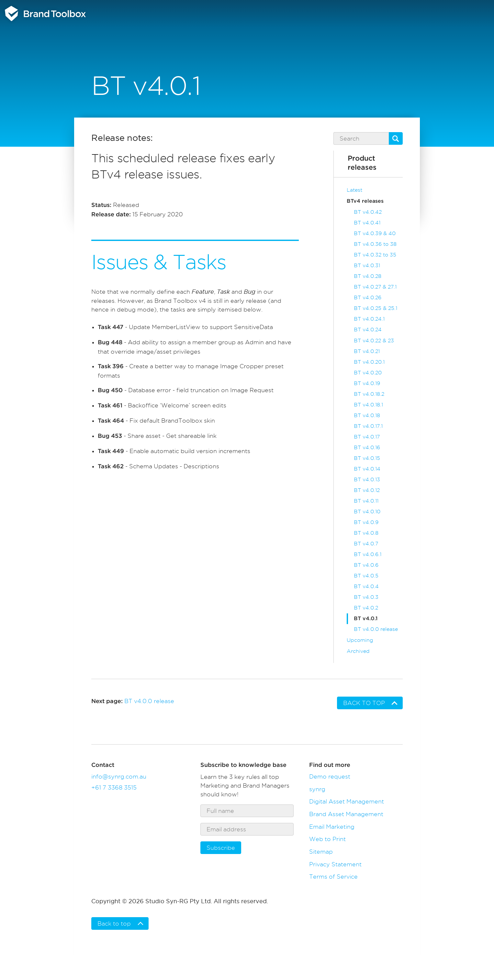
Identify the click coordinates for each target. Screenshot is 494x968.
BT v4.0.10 (367, 511)
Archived (358, 651)
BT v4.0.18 (367, 415)
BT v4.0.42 (368, 212)
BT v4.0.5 (366, 575)
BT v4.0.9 (366, 522)
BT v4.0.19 (367, 383)
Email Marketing (331, 827)
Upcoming (360, 640)
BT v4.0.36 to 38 (375, 244)
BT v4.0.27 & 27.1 (375, 287)
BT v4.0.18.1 (368, 404)
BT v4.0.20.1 (369, 362)
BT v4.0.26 (367, 297)
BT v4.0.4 (366, 586)
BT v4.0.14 (367, 469)
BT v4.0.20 (368, 372)
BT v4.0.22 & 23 (374, 340)
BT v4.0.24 (368, 329)
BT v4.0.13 (367, 479)
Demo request (329, 776)
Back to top (364, 703)
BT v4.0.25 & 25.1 (375, 308)
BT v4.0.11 (366, 501)
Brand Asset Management (346, 814)
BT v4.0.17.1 (368, 426)
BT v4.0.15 (367, 458)
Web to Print (327, 839)
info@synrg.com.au (118, 776)
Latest (354, 190)
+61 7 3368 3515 (114, 787)
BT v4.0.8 (366, 533)
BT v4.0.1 (365, 618)
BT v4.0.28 (367, 276)
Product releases (362, 163)
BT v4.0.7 (366, 543)
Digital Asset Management (346, 801)
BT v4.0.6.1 (367, 554)
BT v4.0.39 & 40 (375, 233)
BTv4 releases (365, 201)
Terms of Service (333, 876)
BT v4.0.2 (366, 607)
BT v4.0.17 (367, 436)
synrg (317, 789)
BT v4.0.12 (367, 490)
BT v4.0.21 (367, 351)
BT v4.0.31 (367, 265)
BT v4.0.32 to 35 (375, 254)
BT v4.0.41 (367, 222)
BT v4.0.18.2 (369, 394)
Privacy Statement (335, 864)
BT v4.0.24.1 (369, 319)
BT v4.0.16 (367, 447)
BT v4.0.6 (366, 565)
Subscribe (221, 848)
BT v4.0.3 (366, 597)
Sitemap (321, 851)
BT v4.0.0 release (376, 629)
